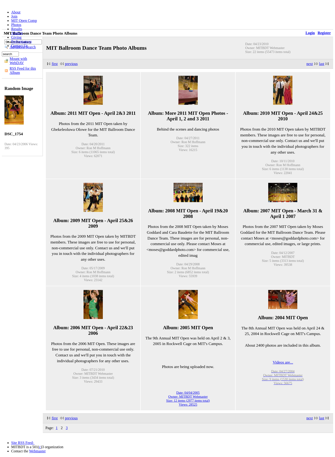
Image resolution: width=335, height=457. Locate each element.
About (15, 12)
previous (71, 64)
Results (16, 29)
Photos (16, 25)
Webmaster (37, 451)
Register (324, 33)
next (309, 64)
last (321, 64)
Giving (16, 37)
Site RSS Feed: (23, 443)
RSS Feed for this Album (23, 70)
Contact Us (19, 46)
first (55, 64)
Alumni (17, 33)
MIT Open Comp (24, 21)
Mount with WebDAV (18, 61)
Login (310, 33)
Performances (21, 41)
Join (14, 16)
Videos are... (283, 362)
